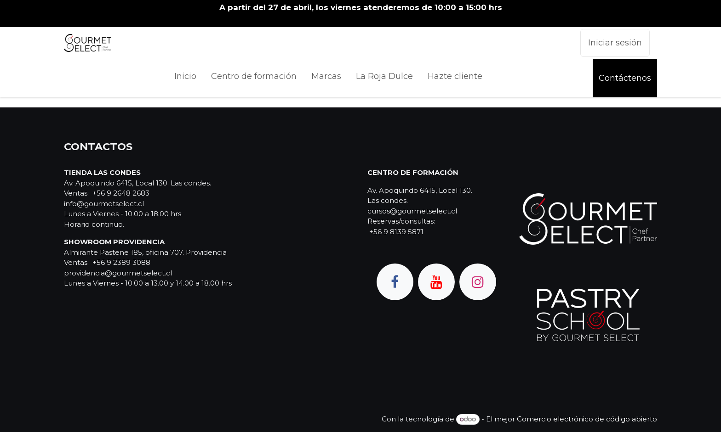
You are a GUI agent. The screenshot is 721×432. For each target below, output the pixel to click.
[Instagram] (477, 282)
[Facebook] (395, 282)
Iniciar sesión (615, 43)
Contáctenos (625, 78)
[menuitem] (185, 78)
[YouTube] (436, 282)
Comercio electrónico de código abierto (587, 419)
